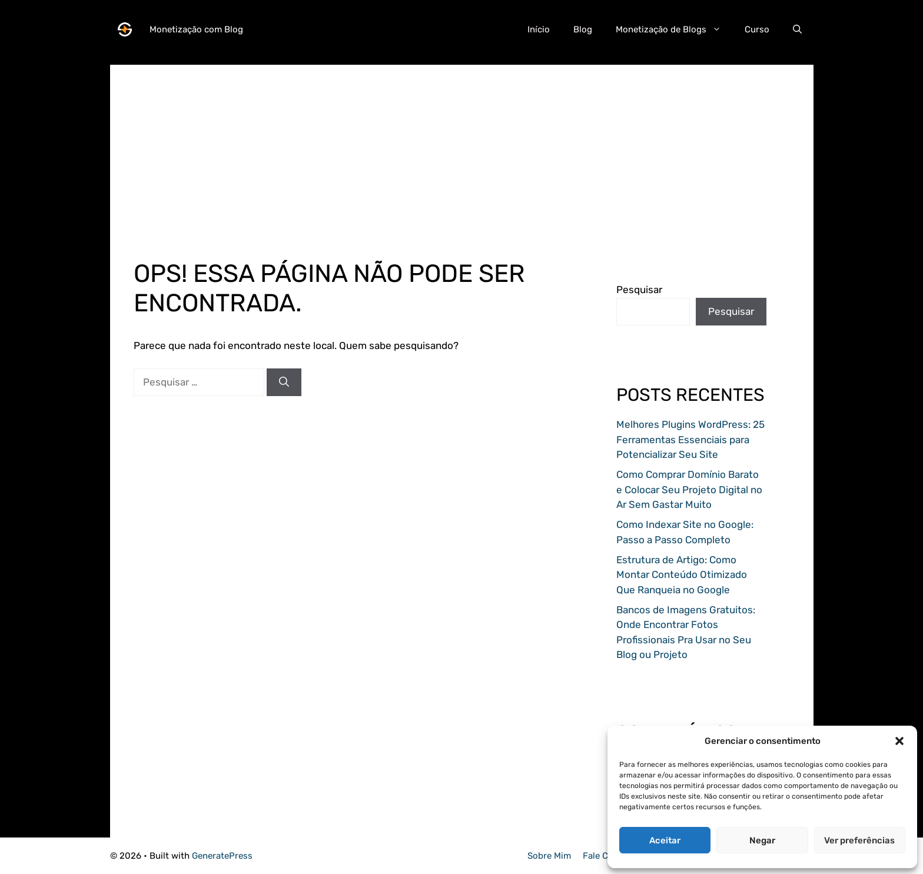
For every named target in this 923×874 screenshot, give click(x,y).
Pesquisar (639, 289)
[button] (899, 741)
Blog (582, 29)
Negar (762, 840)
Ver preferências (859, 840)
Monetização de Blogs (674, 29)
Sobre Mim (549, 855)
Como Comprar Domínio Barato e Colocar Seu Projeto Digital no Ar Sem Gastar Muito (689, 489)
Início (538, 29)
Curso (757, 29)
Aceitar (664, 840)
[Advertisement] (462, 147)
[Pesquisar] (284, 382)
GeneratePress (222, 855)
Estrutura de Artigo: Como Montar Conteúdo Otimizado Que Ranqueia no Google (681, 575)
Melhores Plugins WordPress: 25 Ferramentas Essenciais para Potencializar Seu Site (690, 439)
